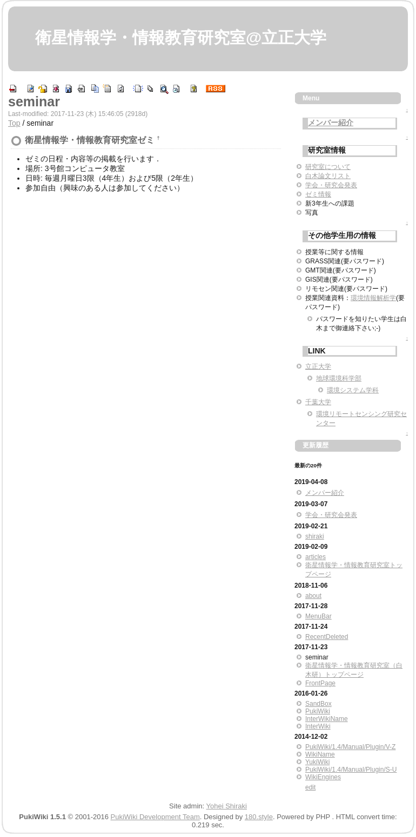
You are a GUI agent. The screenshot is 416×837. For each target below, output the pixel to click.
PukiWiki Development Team (155, 817)
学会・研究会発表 (331, 185)
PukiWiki (317, 711)
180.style (259, 817)
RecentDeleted (326, 637)
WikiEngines (323, 777)
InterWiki (318, 726)
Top (14, 123)
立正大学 (318, 366)
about (313, 596)
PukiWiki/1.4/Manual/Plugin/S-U (351, 769)
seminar (34, 101)
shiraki (314, 536)
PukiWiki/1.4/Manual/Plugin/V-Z (350, 747)
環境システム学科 (353, 390)
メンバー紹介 (330, 122)
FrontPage (320, 683)
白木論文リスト (328, 176)
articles (315, 557)
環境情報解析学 (373, 298)
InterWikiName (326, 719)
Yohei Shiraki (226, 806)
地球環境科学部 (338, 378)
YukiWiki (317, 762)
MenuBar (318, 616)
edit (310, 787)
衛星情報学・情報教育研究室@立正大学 (180, 37)
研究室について (328, 167)
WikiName (320, 754)
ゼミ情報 (318, 194)
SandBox (318, 703)
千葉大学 (318, 402)
